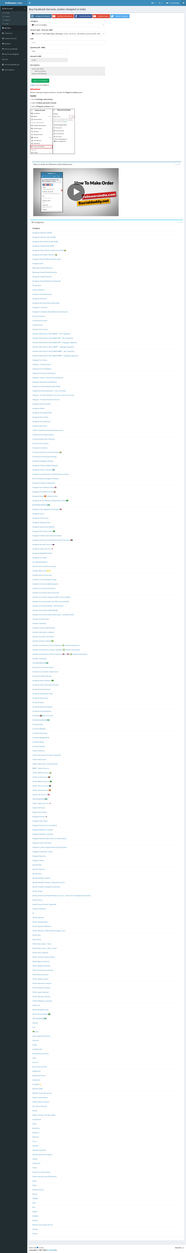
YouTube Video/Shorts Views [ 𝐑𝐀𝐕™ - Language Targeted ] (53, 347)
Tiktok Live (36, 1005)
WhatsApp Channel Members (42, 268)
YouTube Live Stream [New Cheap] (44, 579)
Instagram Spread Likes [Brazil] (43, 527)
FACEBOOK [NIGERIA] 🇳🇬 (40, 720)
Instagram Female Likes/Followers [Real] (46, 536)
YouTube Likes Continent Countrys (44, 566)
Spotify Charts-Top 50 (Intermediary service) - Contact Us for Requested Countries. (61, 895)
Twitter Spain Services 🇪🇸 (41, 790)
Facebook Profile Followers (42, 676)
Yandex (34, 1159)
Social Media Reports (39, 562)
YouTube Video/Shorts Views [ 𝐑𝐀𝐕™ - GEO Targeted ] (51, 334)
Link (31, 39)
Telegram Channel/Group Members (44, 382)
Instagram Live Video (39, 558)
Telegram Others (38, 860)
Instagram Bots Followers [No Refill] (45, 241)
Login (5, 24)
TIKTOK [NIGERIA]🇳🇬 (39, 1018)
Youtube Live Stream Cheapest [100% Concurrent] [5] (51, 597)
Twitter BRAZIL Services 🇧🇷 (42, 781)
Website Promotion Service (42, 1093)
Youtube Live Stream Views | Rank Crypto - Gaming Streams (53, 615)
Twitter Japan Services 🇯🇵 (41, 803)
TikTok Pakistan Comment (41, 996)
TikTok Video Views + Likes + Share (44, 948)
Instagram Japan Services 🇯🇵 (42, 549)
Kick (33, 1207)
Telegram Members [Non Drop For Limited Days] (49, 838)
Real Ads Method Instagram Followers (45, 478)
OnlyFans (35, 1040)
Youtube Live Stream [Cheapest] (43, 588)
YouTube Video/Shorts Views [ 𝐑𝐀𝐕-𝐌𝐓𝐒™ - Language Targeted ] (55, 356)
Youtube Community (39, 658)
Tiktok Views (36, 939)
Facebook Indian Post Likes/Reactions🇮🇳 (46, 452)
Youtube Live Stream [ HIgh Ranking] (45, 610)
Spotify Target (37, 891)
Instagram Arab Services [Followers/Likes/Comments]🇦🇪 (52, 540)
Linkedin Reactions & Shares (42, 1154)
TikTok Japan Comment (40, 992)
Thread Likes (36, 285)
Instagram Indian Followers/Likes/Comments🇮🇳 (49, 250)
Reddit (34, 1111)
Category (34, 21)
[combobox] (67, 25)
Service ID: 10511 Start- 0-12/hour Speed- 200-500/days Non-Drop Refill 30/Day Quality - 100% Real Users (67, 71)
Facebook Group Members (41, 711)
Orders (6, 16)
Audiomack (36, 1080)
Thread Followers (38, 290)
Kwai (34, 1203)
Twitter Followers (38, 751)
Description (35, 65)
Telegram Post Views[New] (41, 369)
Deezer (35, 1194)
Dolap (34, 1185)
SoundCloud (36, 1119)
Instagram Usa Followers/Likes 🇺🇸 (44, 487)
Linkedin (35, 1146)
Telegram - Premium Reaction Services (46, 399)
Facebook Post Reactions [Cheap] (44, 457)
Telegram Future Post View (41, 843)
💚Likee (35, 1032)
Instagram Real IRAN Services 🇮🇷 (44, 492)
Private (34, 1233)
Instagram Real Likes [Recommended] (45, 303)
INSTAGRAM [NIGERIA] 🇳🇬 (41, 505)
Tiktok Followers (38, 917)
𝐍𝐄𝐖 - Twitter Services (40, 768)
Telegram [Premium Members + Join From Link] (48, 391)
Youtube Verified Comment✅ (42, 641)
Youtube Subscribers (39, 426)
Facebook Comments (40, 448)
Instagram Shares (38, 408)
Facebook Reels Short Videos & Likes (45, 685)
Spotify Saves (37, 900)
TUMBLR (35, 1198)
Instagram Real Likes (39, 299)
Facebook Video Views (40, 698)
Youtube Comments (39, 623)
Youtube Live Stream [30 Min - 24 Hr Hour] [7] (47, 606)
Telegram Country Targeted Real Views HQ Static (49, 847)
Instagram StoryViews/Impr (42, 413)
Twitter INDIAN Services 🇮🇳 (41, 773)
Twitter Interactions (39, 759)
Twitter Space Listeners (40, 1102)
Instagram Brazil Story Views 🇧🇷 (43, 531)
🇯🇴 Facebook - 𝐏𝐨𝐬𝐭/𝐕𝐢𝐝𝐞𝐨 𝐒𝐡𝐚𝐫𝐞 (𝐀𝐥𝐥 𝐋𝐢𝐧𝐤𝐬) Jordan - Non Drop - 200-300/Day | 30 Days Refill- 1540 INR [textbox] (67, 34)
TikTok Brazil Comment (40, 975)
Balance (6, 20)
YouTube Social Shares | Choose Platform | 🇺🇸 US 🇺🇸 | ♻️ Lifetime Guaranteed (59, 654)
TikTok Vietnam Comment (41, 988)
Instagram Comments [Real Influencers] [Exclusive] (50, 312)
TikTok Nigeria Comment (40, 961)
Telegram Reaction (39, 856)
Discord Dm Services (39, 1067)
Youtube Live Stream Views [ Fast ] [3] (45, 593)
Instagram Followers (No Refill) (43, 246)
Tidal (34, 1058)
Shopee (35, 1229)
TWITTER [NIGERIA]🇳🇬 (39, 799)
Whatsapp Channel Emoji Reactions (44, 272)
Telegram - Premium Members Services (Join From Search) (53, 395)
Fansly (34, 1045)
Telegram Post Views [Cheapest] (43, 373)
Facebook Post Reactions (41, 689)
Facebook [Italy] (38, 742)
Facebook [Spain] (38, 746)
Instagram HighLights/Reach (42, 553)
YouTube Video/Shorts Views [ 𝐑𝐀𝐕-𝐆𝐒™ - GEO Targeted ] (52, 338)
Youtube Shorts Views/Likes (42, 575)
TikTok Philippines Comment (42, 1001)
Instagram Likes (38, 263)
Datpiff (34, 1212)
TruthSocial (36, 1163)
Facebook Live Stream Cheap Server (45, 672)
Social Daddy (52, 1250)
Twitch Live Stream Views (41, 1172)
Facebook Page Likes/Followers (43, 439)
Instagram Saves (38, 514)
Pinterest (35, 1137)
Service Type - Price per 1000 (41, 30)
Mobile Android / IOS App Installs (43, 1115)
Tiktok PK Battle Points (40, 1010)
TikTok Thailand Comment (41, 966)
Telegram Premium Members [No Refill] (46, 386)
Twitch (34, 1168)
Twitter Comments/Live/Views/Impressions (47, 430)
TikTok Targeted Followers (41, 926)
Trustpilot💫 (36, 1084)
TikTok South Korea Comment (42, 970)
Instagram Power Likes (40, 518)
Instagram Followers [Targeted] (43, 483)
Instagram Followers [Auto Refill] (43, 237)
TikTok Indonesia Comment (41, 983)
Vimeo (34, 1124)
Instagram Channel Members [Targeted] (46, 281)
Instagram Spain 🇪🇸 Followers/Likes (45, 496)
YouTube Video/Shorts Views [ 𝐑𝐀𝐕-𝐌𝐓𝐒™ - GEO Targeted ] (53, 351)
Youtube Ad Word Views (40, 619)
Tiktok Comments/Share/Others (43, 957)
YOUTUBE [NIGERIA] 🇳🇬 (40, 663)
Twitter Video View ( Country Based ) (45, 764)
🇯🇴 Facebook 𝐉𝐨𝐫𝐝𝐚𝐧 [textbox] (39, 25)
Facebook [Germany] (39, 733)
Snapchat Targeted (39, 909)
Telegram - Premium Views (41, 364)
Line (33, 1027)
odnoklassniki (37, 1049)
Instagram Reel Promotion (41, 404)
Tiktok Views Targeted (40, 953)
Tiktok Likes (36, 935)
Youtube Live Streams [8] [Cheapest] (45, 584)
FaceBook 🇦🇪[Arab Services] (42, 716)
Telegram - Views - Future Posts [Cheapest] (47, 378)
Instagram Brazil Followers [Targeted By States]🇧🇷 (50, 500)
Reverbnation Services (40, 1054)
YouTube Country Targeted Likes (43, 628)
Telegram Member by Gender (42, 830)
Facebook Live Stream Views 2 (43, 667)
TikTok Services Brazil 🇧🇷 (41, 1014)
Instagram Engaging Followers (43, 461)
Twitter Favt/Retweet (40, 1097)
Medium (35, 1220)
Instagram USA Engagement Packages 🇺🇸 (47, 509)
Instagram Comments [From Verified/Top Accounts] (50, 474)
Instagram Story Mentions (41, 421)
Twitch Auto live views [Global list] (44, 1176)
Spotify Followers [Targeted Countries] (46, 887)
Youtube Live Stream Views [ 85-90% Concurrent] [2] (50, 601)
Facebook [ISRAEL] (39, 729)
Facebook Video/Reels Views (42, 694)
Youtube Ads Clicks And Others (43, 637)
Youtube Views (37, 325)
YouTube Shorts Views (40, 329)
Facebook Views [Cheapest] (42, 707)
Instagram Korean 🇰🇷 (39, 816)
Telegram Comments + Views (42, 852)
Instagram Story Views (40, 417)
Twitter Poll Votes (38, 808)
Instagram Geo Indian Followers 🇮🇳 (44, 255)
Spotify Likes (37, 874)
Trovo (34, 1141)
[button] (29, 3)
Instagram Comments (40, 307)
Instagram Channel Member (42, 277)
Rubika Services (38, 1190)
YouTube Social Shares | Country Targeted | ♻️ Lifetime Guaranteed (56, 650)
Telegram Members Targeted (42, 834)
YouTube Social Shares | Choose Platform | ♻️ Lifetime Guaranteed (55, 645)
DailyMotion (36, 1071)
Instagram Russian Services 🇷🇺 (43, 544)
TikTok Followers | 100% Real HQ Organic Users (49, 931)
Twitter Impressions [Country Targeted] (46, 755)
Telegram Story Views (40, 821)
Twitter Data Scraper (39, 812)
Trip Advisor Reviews (39, 1106)
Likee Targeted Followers (41, 1036)
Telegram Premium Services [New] (44, 825)
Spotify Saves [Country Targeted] (44, 904)
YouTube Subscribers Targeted (43, 632)
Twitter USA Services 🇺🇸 (41, 795)
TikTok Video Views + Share (41, 944)
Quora (34, 1181)
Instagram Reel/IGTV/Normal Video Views (46, 259)
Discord (35, 1062)
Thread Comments (38, 316)
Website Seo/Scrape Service (42, 1225)
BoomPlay (36, 1128)
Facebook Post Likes (39, 320)
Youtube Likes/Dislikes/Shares (43, 435)
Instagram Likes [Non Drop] (41, 294)
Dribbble (35, 1216)
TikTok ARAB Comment (40, 979)
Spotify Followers (38, 869)
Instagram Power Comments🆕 (43, 470)
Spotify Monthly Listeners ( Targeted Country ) (48, 882)
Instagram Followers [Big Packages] (45, 465)
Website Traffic (37, 1089)
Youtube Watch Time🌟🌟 (41, 571)
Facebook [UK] (37, 724)
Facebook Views (38, 702)
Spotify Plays (37, 865)
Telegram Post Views (39, 360)
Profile (6, 13)
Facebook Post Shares (40, 443)
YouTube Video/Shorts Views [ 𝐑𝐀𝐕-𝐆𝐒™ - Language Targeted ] (54, 342)
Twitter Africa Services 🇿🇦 (41, 786)
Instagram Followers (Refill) (42, 233)
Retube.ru (35, 1133)
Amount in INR (35, 56)
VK (33, 913)
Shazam (35, 1023)
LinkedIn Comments (39, 1150)
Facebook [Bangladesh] (40, 737)
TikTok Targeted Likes (40, 922)
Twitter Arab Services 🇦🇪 (41, 777)
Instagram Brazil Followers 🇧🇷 (42, 680)
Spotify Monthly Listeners (41, 878)
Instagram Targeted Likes (41, 522)
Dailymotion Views (38, 1075)
